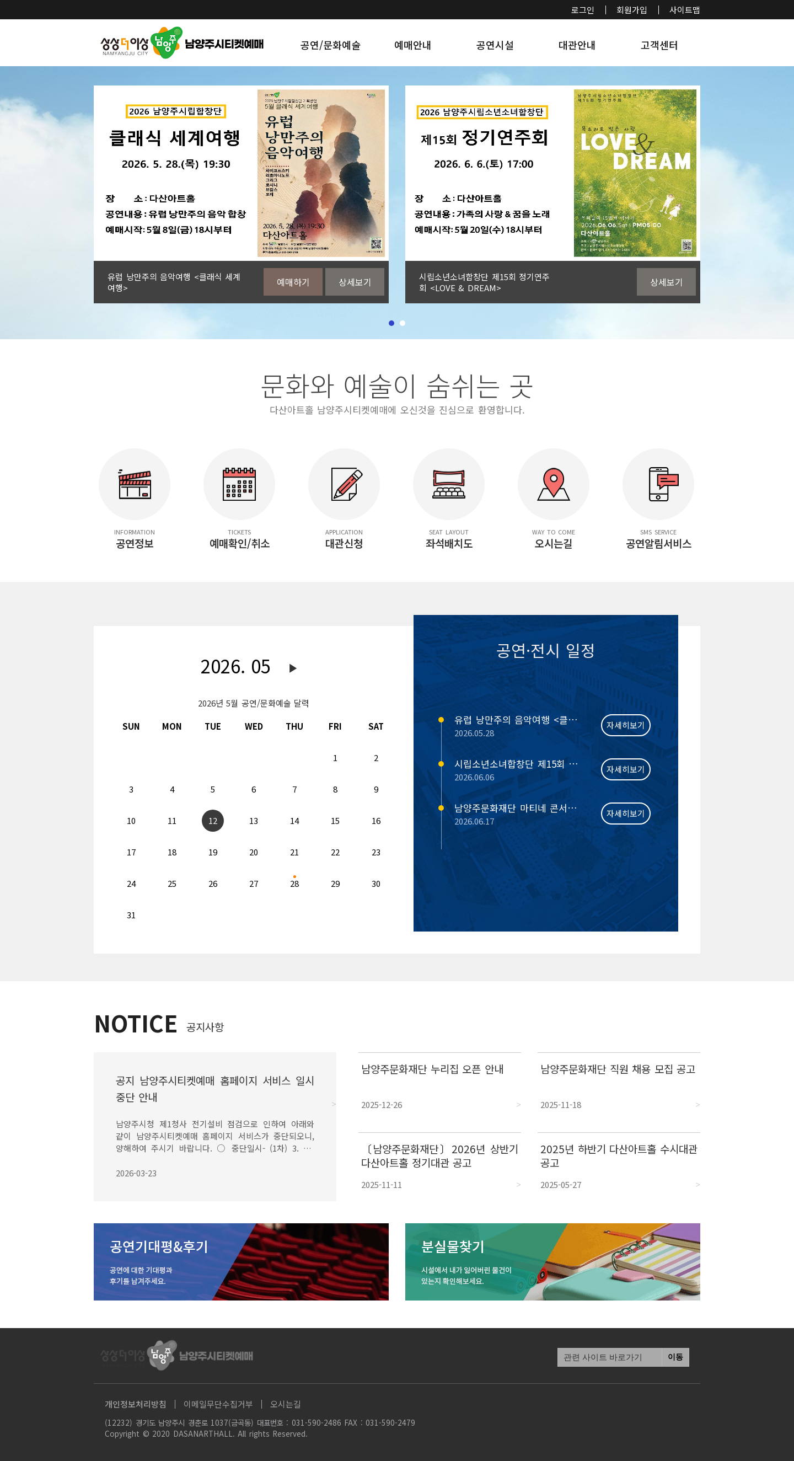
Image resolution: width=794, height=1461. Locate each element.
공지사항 (205, 1026)
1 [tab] (391, 323)
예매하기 (293, 281)
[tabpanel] (241, 194)
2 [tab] (402, 323)
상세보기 (355, 281)
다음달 (293, 668)
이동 (675, 1357)
